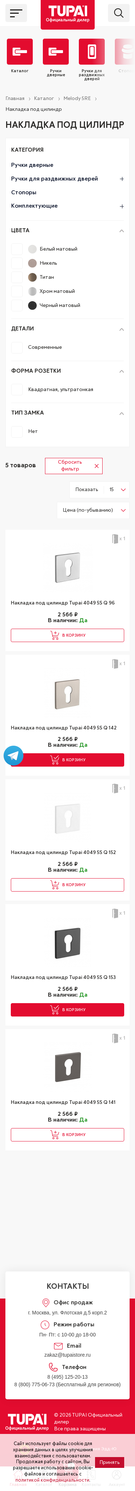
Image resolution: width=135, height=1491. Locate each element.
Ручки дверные (32, 165)
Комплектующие (67, 206)
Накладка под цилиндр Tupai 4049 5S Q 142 (64, 728)
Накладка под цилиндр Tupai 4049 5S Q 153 (63, 977)
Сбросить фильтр (78, 466)
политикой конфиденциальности (52, 1480)
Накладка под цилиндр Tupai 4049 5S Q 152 (63, 852)
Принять (109, 1462)
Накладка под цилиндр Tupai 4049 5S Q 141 (63, 1102)
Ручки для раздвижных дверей (67, 179)
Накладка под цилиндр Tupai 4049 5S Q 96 (63, 603)
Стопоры (23, 192)
